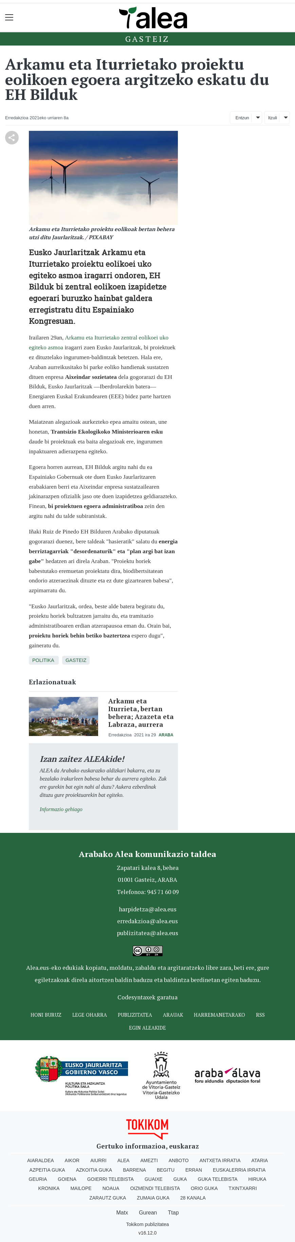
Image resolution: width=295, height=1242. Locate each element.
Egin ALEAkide (147, 1028)
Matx (122, 1212)
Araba (166, 735)
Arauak (173, 1015)
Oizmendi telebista (155, 1188)
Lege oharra (89, 1015)
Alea (123, 1160)
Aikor (72, 1160)
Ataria (260, 1160)
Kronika (48, 1188)
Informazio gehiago (61, 809)
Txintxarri (242, 1188)
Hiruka (257, 1179)
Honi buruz (46, 1015)
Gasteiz (147, 38)
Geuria (38, 1179)
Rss (260, 1015)
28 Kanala (193, 1198)
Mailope (80, 1188)
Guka (180, 1179)
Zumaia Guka (153, 1198)
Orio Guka (204, 1188)
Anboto (179, 1160)
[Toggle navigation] (9, 17)
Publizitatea (135, 1015)
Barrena (134, 1170)
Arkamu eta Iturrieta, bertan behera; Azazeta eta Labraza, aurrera (141, 713)
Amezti (149, 1160)
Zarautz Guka (107, 1198)
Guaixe (154, 1179)
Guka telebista (218, 1179)
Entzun (242, 117)
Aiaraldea (40, 1160)
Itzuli (272, 117)
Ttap (173, 1212)
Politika (43, 660)
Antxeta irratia (220, 1160)
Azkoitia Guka (94, 1170)
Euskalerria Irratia (239, 1170)
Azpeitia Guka (47, 1170)
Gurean (148, 1212)
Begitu (165, 1170)
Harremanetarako (219, 1015)
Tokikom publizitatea (147, 1224)
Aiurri (98, 1160)
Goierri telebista (110, 1179)
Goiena (67, 1179)
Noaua (111, 1188)
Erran (193, 1170)
